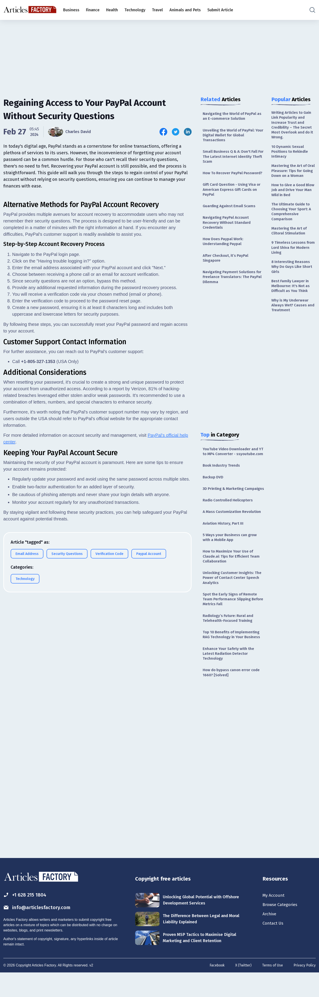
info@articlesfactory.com (38, 931)
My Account (274, 919)
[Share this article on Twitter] (175, 132)
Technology (134, 10)
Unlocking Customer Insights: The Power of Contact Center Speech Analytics (233, 597)
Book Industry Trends (222, 477)
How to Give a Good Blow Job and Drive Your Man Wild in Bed (293, 198)
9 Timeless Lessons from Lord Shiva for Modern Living (289, 258)
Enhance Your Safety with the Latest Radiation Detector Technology (229, 676)
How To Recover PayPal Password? (234, 175)
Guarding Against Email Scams (230, 209)
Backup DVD (213, 489)
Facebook (215, 989)
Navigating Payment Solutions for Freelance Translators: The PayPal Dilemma (233, 282)
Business (71, 10)
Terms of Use (272, 989)
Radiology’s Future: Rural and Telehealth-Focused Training (229, 639)
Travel (157, 10)
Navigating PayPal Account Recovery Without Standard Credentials (228, 226)
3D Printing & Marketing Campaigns (224, 503)
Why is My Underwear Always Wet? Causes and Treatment (290, 318)
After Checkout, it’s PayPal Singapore (226, 263)
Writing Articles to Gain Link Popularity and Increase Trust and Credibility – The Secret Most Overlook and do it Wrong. (292, 125)
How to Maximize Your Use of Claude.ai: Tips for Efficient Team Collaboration (233, 575)
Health (112, 10)
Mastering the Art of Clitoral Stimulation (289, 241)
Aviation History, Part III (224, 541)
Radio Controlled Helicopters (229, 517)
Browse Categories (281, 928)
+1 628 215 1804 (26, 918)
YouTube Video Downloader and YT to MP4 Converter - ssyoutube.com (232, 460)
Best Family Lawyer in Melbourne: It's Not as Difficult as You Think (291, 298)
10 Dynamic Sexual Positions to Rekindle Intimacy (290, 153)
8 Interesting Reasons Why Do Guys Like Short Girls (292, 278)
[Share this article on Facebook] (163, 132)
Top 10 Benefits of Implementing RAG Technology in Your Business (233, 656)
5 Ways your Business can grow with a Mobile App (231, 556)
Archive (270, 938)
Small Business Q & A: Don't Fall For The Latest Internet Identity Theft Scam (231, 158)
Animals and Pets (185, 10)
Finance (92, 10)
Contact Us (273, 948)
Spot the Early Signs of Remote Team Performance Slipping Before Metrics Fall (231, 619)
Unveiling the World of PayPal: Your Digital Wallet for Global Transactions (230, 136)
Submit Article (220, 10)
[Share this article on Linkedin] (188, 132)
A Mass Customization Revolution (233, 529)
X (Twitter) (242, 989)
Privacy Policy (304, 989)
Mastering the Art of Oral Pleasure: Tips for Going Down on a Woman (291, 176)
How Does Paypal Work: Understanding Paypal (224, 246)
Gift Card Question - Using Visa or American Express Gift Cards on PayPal (233, 192)
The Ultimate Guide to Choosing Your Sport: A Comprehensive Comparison (292, 221)
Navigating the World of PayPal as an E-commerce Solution (233, 116)
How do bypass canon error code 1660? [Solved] (233, 695)
